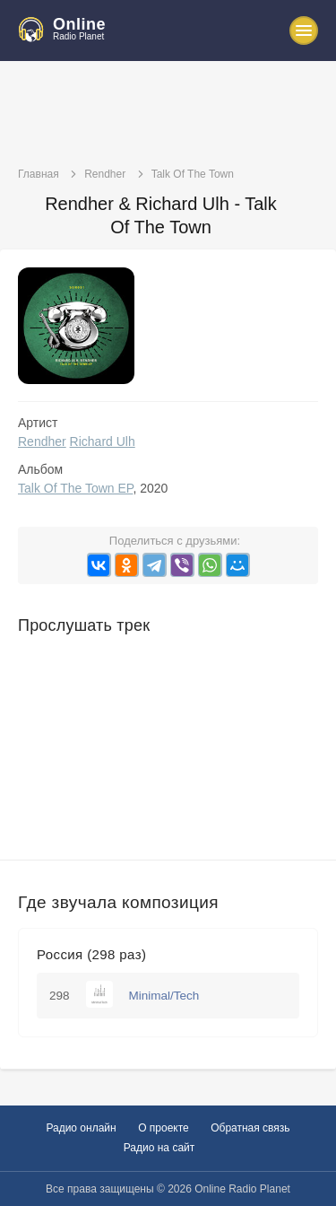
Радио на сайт (159, 1147)
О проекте (163, 1128)
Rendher (42, 441)
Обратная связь (250, 1128)
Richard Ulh (102, 441)
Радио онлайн (81, 1128)
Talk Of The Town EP (75, 488)
